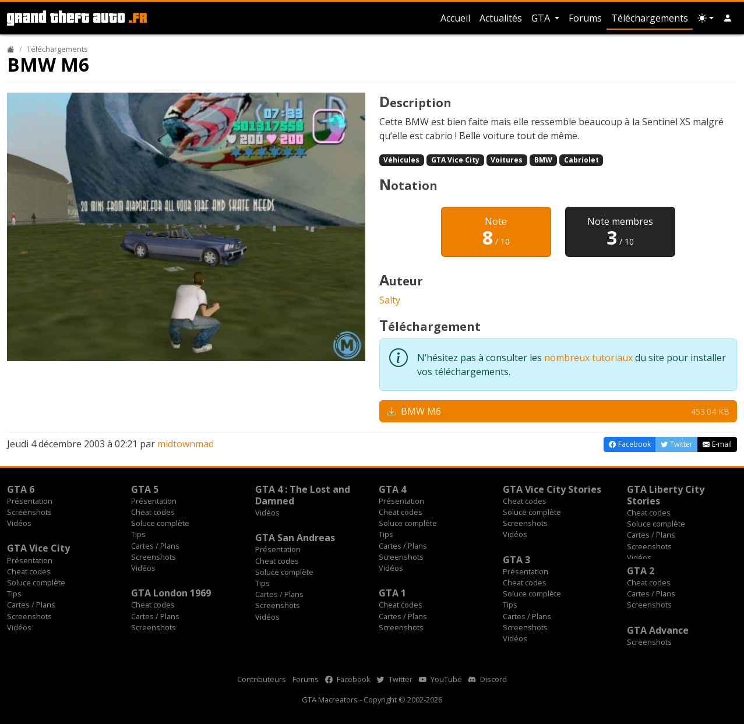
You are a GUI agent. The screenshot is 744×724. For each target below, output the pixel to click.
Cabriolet (581, 160)
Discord (487, 679)
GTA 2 (640, 570)
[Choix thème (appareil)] (705, 18)
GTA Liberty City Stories (665, 495)
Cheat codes (153, 512)
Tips (138, 534)
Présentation (29, 501)
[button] (727, 18)
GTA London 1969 (171, 593)
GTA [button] (541, 18)
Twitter (394, 679)
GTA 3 (516, 559)
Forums (585, 18)
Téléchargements (649, 18)
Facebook (348, 679)
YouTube (440, 679)
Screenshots (29, 512)
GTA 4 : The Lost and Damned (302, 495)
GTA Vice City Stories (552, 489)
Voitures (507, 160)
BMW (543, 160)
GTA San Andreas (295, 537)
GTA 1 (392, 593)
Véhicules (401, 160)
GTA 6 (20, 489)
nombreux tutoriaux (588, 357)
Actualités (500, 18)
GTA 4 (392, 489)
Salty (389, 300)
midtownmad (185, 443)
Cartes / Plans (155, 546)
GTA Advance (658, 630)
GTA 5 (144, 489)
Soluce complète (160, 523)
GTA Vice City (455, 160)
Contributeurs (261, 679)
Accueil (455, 18)
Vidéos (19, 523)
